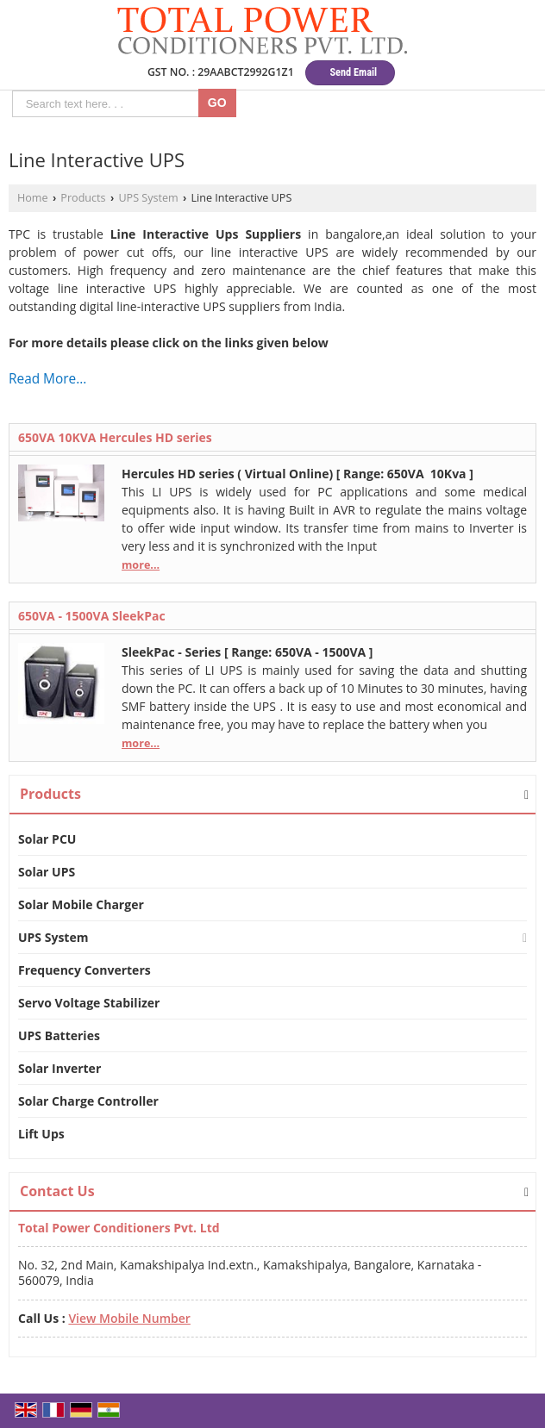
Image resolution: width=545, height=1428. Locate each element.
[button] (129, 1318)
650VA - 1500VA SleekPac (92, 616)
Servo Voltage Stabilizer (89, 1003)
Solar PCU (47, 839)
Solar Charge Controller (88, 1101)
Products (82, 197)
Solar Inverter (59, 1068)
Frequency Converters (84, 970)
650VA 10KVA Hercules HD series (115, 437)
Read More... (47, 379)
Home (32, 197)
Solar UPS (46, 872)
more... (141, 565)
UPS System (148, 197)
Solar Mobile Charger (81, 904)
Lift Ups (41, 1134)
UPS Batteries (59, 1035)
